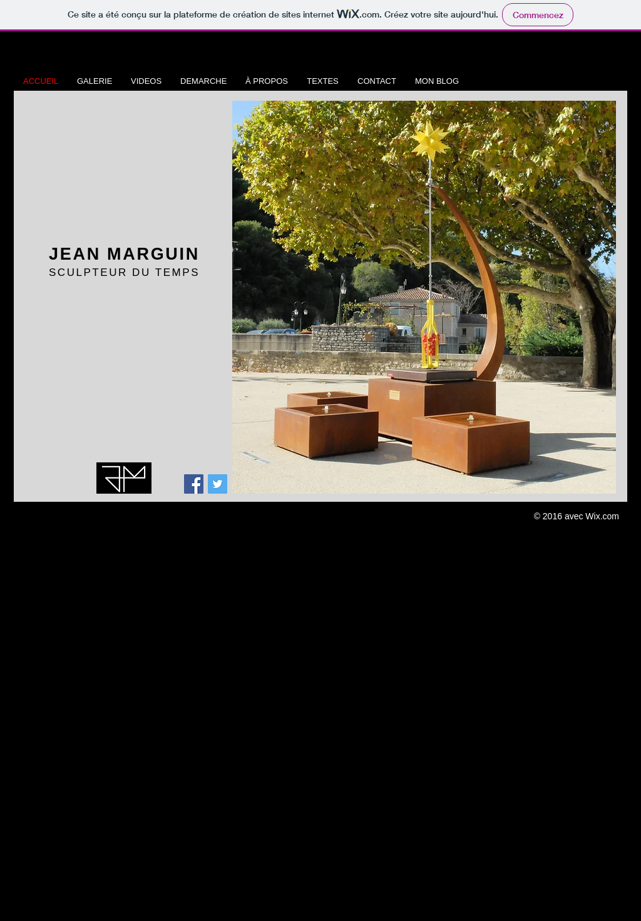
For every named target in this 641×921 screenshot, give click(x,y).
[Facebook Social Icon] (193, 484)
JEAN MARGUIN (124, 254)
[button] (424, 297)
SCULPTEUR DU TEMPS (124, 272)
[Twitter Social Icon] (217, 484)
